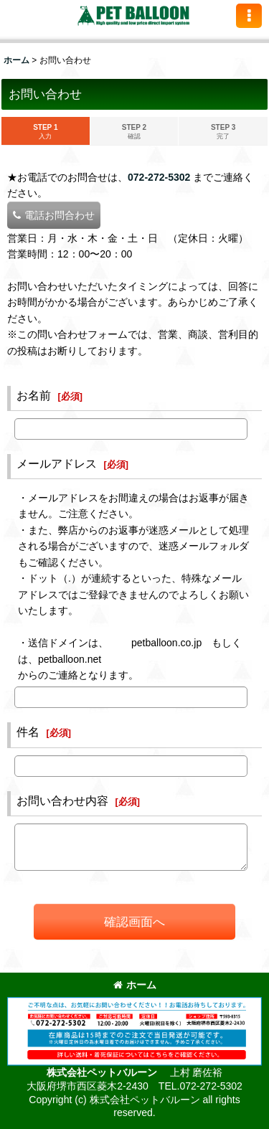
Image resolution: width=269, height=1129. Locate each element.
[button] (249, 16)
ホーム (134, 985)
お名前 (33, 395)
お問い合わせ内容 (62, 800)
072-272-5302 (159, 177)
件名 (27, 731)
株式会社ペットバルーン (103, 1072)
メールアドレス (56, 463)
